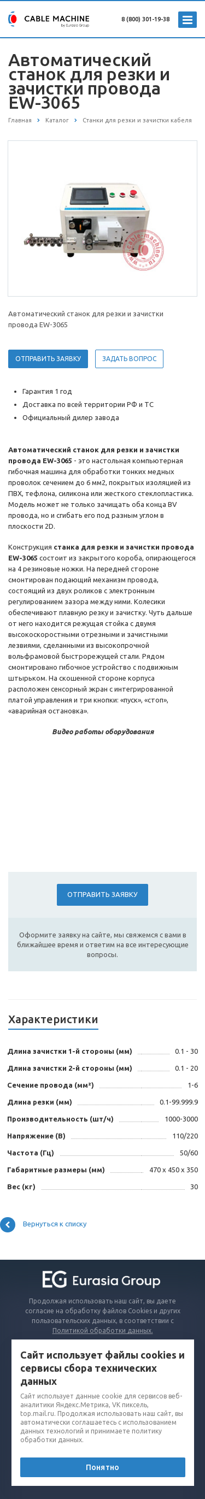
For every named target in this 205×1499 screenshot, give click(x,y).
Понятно (102, 1467)
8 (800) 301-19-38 (145, 19)
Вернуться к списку (43, 1224)
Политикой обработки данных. (102, 1330)
